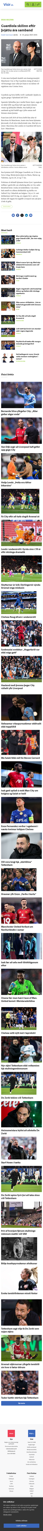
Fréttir (11, 1476)
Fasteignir (32, 1479)
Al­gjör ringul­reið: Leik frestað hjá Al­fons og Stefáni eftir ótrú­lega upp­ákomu (28, 291)
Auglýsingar (31, 1444)
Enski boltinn (6, 206)
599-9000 (12, 1453)
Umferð (31, 1457)
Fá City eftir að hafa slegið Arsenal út (20, 517)
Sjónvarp (11, 1488)
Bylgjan (32, 1488)
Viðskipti (11, 1479)
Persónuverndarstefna (11, 1446)
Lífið (11, 1483)
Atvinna (31, 1481)
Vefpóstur (32, 1459)
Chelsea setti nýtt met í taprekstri (18, 1033)
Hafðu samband (31, 1447)
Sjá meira (21, 1403)
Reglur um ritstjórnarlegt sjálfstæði (11, 1443)
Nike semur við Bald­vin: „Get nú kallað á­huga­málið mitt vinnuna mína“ (28, 305)
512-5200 (33, 1442)
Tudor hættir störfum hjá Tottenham (19, 1398)
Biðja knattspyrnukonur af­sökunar (19, 1264)
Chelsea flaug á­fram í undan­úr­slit (18, 617)
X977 (31, 1493)
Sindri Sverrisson (7, 35)
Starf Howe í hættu (11, 1163)
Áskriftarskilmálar (32, 1452)
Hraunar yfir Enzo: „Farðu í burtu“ (18, 894)
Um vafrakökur (31, 1462)
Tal (31, 1496)
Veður (31, 1486)
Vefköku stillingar (21, 1520)
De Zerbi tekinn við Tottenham (17, 1098)
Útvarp (11, 1491)
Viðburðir (31, 1483)
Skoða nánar (7, 1514)
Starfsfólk (32, 1454)
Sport (11, 1481)
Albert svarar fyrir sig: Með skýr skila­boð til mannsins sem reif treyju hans (28, 265)
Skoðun (11, 1486)
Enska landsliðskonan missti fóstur (19, 1293)
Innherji (32, 1476)
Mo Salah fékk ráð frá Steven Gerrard (20, 758)
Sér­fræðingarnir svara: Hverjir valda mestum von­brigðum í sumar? (27, 357)
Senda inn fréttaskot (31, 1464)
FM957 (32, 1491)
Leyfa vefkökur (22, 1526)
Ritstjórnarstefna (31, 1449)
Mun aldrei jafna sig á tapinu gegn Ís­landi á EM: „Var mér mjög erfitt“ (29, 238)
